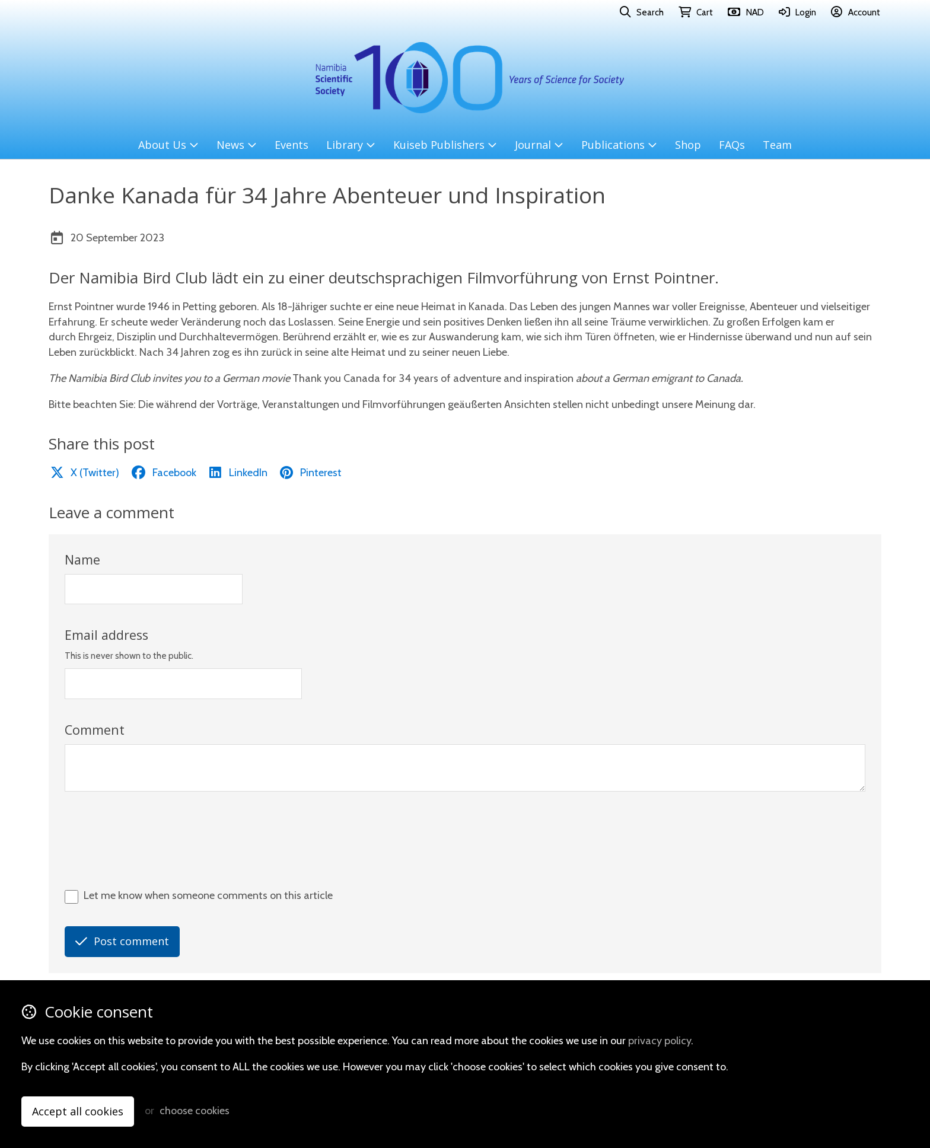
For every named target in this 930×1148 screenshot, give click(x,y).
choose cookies (195, 1110)
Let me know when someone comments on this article (208, 895)
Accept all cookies (77, 1111)
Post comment (122, 941)
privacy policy (659, 1040)
